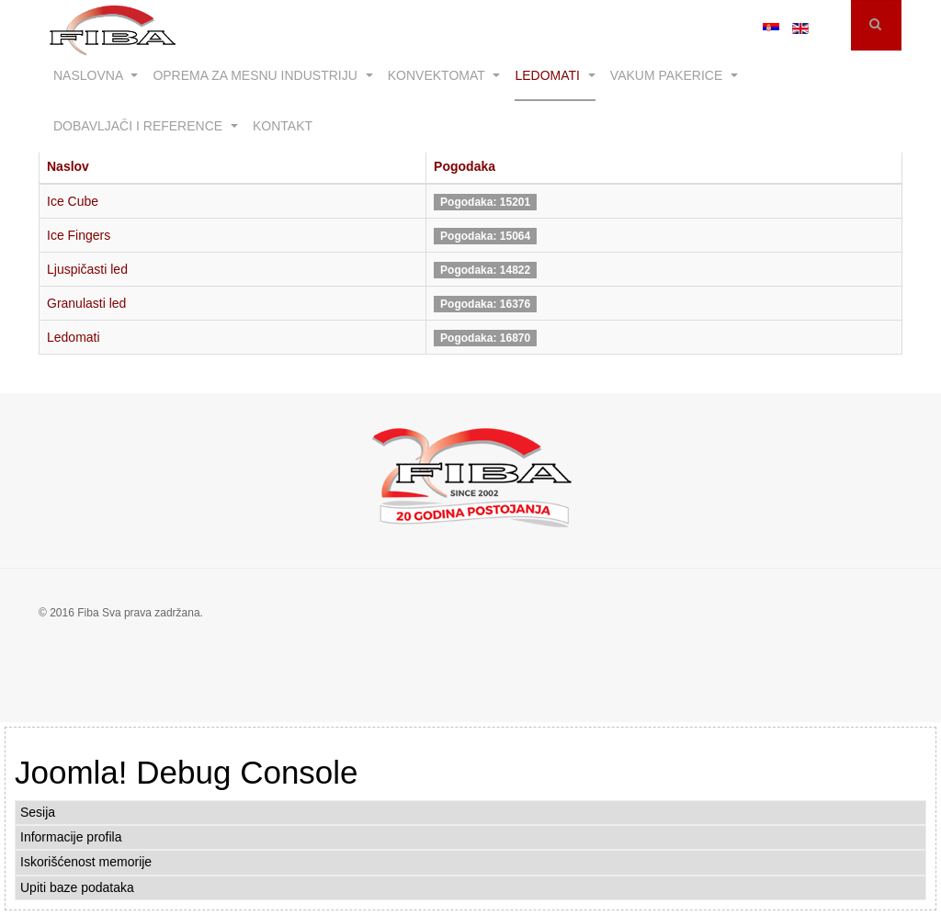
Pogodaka (464, 166)
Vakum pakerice (674, 75)
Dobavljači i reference (145, 126)
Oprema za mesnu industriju (262, 75)
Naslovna (95, 75)
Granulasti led (86, 303)
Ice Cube (72, 201)
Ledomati (555, 75)
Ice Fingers (78, 235)
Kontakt (282, 126)
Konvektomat (444, 75)
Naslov (68, 166)
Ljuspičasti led (87, 269)
